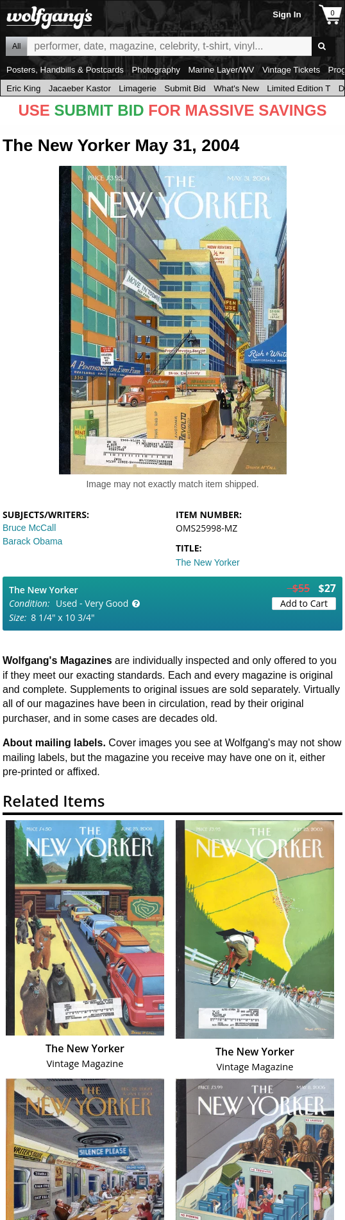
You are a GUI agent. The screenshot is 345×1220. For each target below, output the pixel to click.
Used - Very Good (92, 603)
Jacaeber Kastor (80, 88)
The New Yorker (208, 562)
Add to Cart (304, 603)
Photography (155, 70)
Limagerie (137, 88)
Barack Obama (32, 541)
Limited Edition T (298, 88)
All (16, 46)
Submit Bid (184, 88)
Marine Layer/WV (221, 70)
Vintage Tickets (291, 70)
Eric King (23, 88)
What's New (236, 88)
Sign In (287, 14)
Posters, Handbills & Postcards (65, 70)
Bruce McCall (29, 528)
